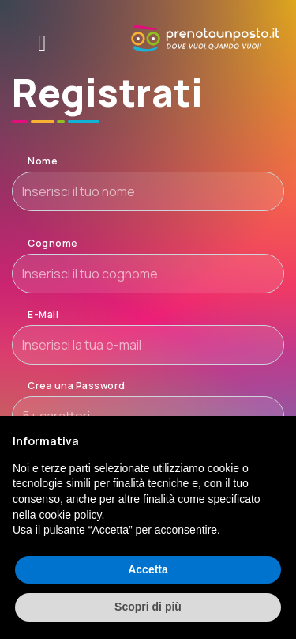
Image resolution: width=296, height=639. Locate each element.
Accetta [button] (148, 569)
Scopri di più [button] (148, 606)
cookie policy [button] (70, 515)
